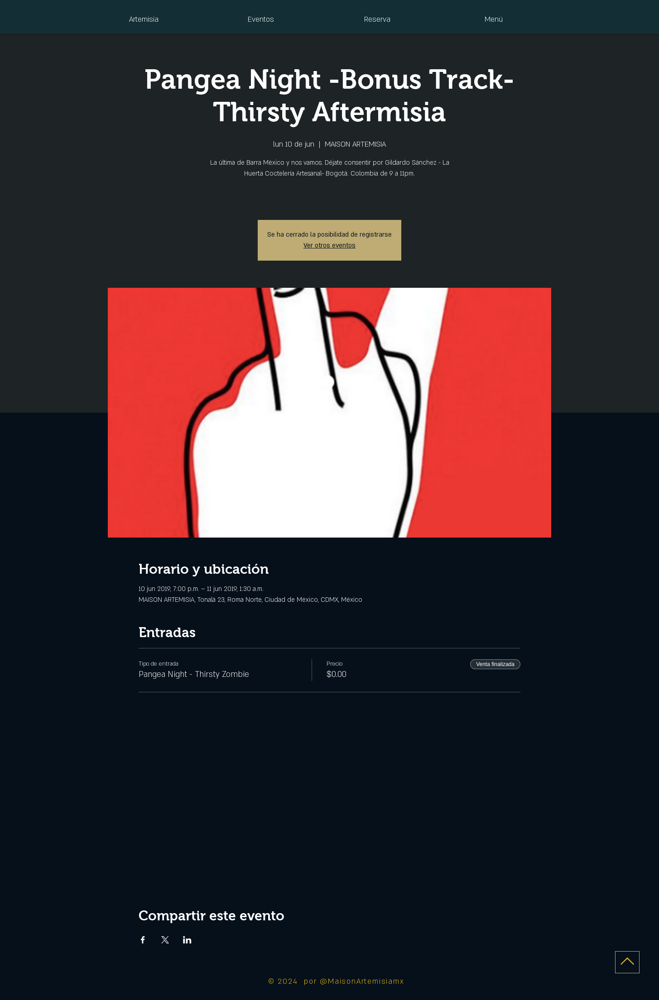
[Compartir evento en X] (165, 939)
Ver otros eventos (329, 245)
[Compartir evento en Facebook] (143, 939)
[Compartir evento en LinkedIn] (187, 939)
